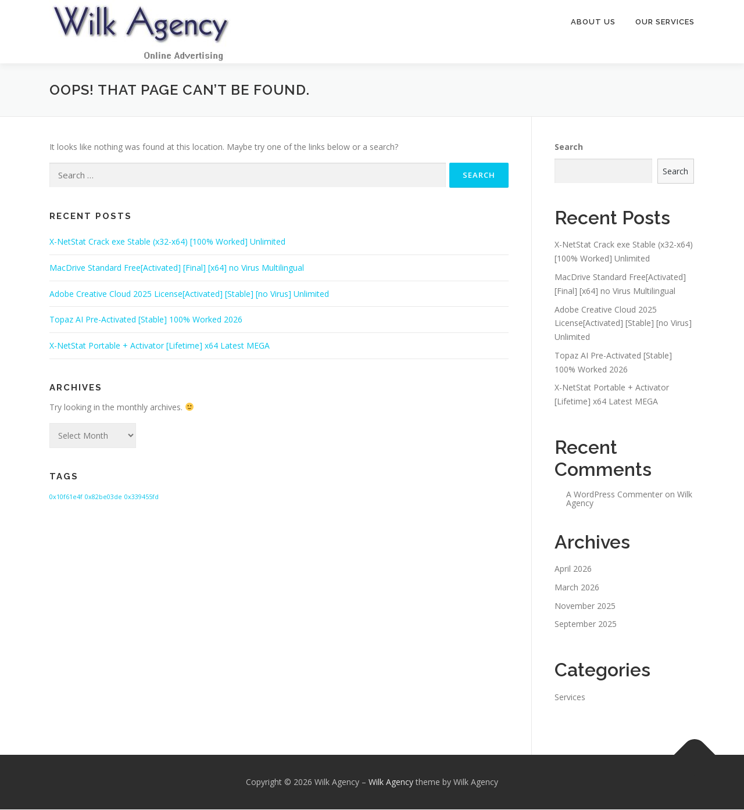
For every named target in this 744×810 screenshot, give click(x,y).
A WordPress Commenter (614, 494)
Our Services (665, 21)
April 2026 (573, 569)
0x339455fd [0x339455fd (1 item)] (141, 497)
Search (569, 147)
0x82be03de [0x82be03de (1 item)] (103, 497)
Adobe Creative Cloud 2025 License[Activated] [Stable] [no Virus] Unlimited (189, 294)
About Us (593, 21)
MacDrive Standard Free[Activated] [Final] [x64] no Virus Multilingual (176, 268)
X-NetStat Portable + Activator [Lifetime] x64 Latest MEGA (159, 346)
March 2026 (577, 587)
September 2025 (586, 624)
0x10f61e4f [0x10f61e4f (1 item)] (66, 497)
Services (570, 697)
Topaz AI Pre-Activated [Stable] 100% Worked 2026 (145, 319)
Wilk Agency (391, 782)
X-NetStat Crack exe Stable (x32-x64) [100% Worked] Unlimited (167, 242)
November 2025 (585, 606)
